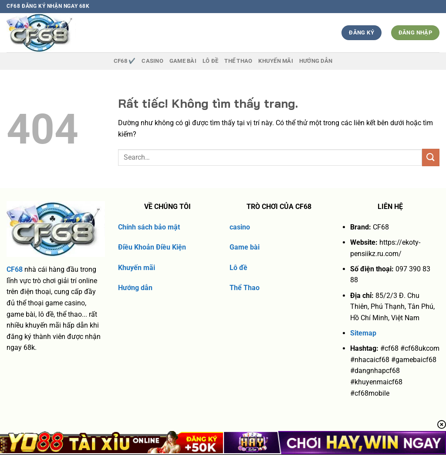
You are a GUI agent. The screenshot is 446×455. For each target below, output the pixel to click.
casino (240, 227)
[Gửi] (430, 157)
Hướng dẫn (315, 61)
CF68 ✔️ (125, 61)
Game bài (245, 247)
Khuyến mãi (136, 267)
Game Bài (182, 61)
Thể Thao (245, 288)
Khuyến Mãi (275, 61)
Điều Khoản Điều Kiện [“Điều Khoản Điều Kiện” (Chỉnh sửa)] (152, 247)
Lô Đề (210, 61)
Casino (152, 61)
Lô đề (238, 267)
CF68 (15, 269)
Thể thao (238, 61)
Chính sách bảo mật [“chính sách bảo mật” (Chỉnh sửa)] (149, 227)
